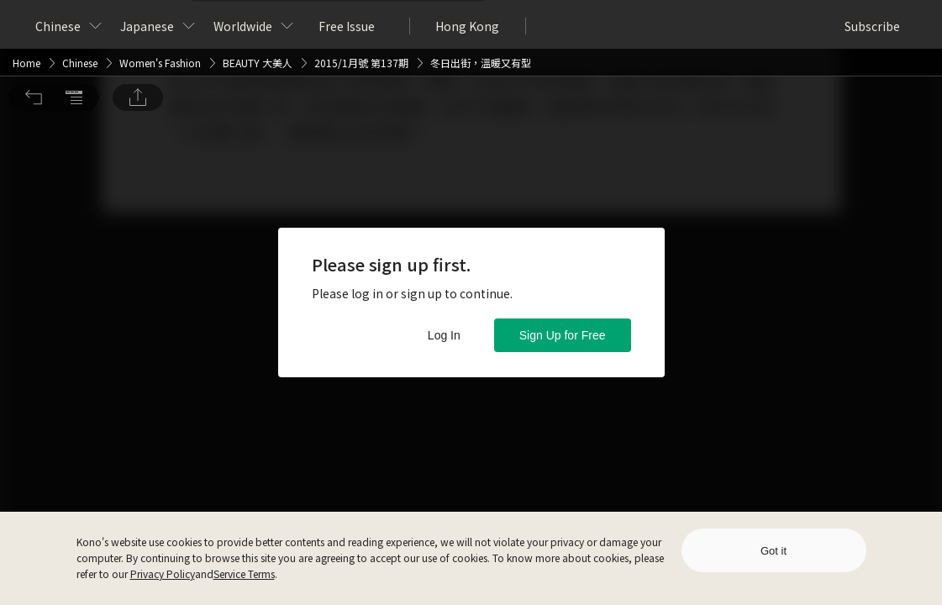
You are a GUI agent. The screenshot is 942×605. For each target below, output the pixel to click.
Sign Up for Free (562, 335)
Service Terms (244, 573)
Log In (444, 335)
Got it (773, 550)
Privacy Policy (162, 573)
